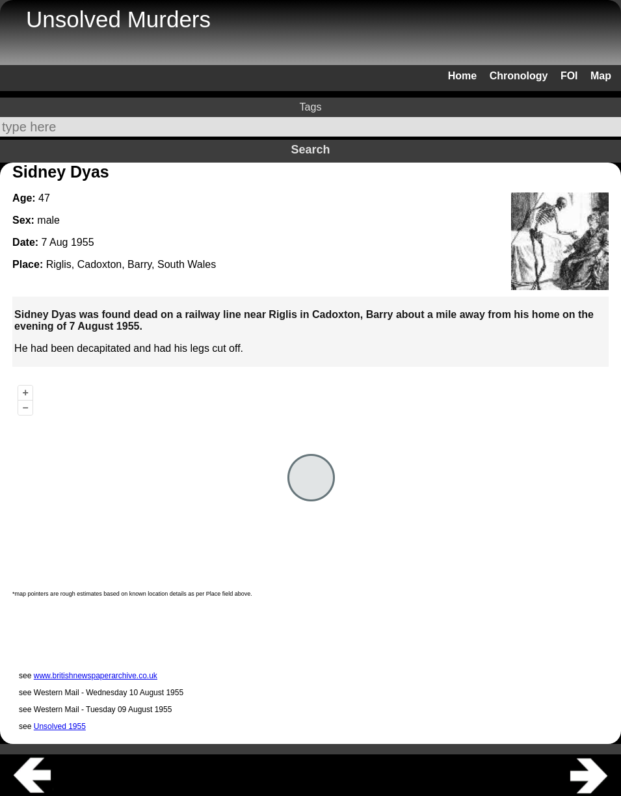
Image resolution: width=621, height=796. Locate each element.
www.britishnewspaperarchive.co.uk (95, 675)
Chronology (519, 75)
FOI (569, 75)
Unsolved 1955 (60, 726)
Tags (311, 107)
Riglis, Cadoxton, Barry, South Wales (131, 264)
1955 (82, 242)
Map (600, 75)
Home (462, 75)
